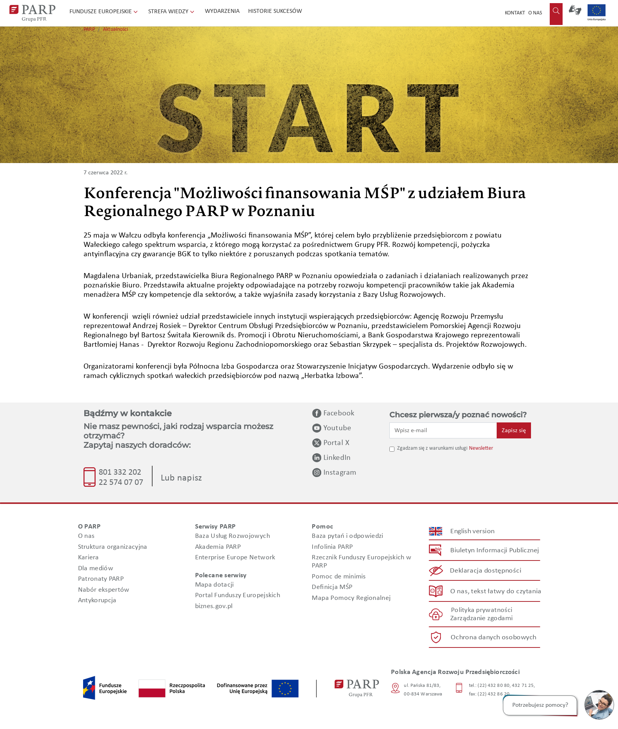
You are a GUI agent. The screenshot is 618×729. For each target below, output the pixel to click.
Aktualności (115, 29)
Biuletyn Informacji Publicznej (494, 550)
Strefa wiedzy (172, 12)
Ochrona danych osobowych (493, 637)
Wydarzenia (222, 11)
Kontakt (515, 13)
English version (473, 531)
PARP (89, 29)
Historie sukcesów (275, 11)
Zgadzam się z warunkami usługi (432, 448)
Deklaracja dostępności (486, 571)
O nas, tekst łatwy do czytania (496, 591)
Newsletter (481, 448)
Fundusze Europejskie (104, 12)
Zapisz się (514, 430)
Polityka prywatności (481, 610)
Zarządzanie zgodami (481, 618)
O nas (535, 13)
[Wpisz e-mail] (443, 430)
